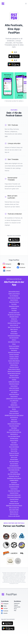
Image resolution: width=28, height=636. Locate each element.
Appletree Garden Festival (14, 323)
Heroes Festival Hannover (14, 373)
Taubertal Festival (14, 493)
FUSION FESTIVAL (14, 358)
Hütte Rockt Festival (14, 383)
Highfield (14, 379)
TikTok (3, 606)
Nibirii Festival (14, 421)
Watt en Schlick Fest (14, 507)
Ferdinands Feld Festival (14, 352)
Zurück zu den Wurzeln (14, 516)
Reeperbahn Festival (14, 306)
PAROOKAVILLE (14, 434)
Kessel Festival (14, 396)
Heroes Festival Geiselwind (14, 371)
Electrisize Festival (14, 348)
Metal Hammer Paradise (14, 297)
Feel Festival (14, 350)
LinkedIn (4, 613)
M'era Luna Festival (14, 413)
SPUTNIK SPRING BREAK (14, 474)
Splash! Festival (14, 472)
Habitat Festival (14, 365)
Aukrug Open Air (14, 325)
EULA (15, 608)
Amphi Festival (14, 321)
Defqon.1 (14, 339)
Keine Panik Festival (14, 394)
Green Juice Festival (14, 362)
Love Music (14, 402)
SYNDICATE (14, 308)
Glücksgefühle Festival (14, 291)
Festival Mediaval (14, 411)
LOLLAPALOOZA (14, 400)
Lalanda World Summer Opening (14, 398)
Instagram (4, 604)
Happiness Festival (14, 367)
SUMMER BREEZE (14, 480)
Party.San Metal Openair (14, 436)
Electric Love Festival (14, 346)
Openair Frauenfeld (14, 354)
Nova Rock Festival (14, 425)
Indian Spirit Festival (14, 388)
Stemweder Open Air (14, 476)
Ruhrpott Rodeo (14, 459)
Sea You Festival (14, 463)
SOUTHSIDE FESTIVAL (14, 469)
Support (16, 605)
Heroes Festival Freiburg (14, 369)
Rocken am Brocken (14, 453)
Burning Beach (14, 333)
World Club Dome (14, 514)
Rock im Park (14, 451)
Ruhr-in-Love (14, 457)
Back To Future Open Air (14, 327)
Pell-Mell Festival (14, 438)
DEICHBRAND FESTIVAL (14, 342)
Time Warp (14, 310)
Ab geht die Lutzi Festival (14, 314)
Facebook (4, 611)
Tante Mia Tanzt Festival (14, 490)
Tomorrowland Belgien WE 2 (14, 497)
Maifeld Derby (14, 404)
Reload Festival (14, 444)
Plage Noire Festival (14, 302)
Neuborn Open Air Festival (14, 423)
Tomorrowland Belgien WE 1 (14, 495)
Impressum (17, 603)
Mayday (14, 409)
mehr (6, 136)
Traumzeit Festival (14, 499)
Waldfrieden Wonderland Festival (14, 505)
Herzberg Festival (14, 375)
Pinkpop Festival (14, 440)
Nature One (14, 419)
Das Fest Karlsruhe (14, 337)
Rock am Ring (14, 449)
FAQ (15, 610)
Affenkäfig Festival (14, 316)
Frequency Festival (14, 356)
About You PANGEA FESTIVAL (14, 432)
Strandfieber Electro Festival (14, 478)
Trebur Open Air (14, 501)
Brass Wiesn (14, 331)
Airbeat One (14, 318)
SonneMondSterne (14, 465)
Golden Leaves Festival (14, 293)
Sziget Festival (14, 488)
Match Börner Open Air (14, 407)
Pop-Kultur (14, 304)
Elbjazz (14, 344)
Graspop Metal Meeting (14, 360)
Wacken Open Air (14, 511)
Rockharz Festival (14, 455)
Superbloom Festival (14, 486)
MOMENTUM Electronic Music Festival (14, 415)
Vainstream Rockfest (14, 503)
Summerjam (14, 482)
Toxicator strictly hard (14, 312)
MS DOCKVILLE (14, 417)
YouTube (4, 608)
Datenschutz (17, 607)
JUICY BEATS (14, 392)
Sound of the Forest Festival (14, 467)
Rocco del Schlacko (14, 446)
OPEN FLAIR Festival (14, 430)
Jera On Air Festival (14, 390)
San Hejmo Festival (14, 461)
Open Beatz (14, 428)
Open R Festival (14, 300)
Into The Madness (14, 295)
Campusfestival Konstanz (14, 335)
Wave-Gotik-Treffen (14, 509)
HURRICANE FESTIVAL (14, 381)
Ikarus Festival (14, 386)
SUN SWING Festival (14, 484)
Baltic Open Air (14, 329)
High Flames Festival (14, 377)
